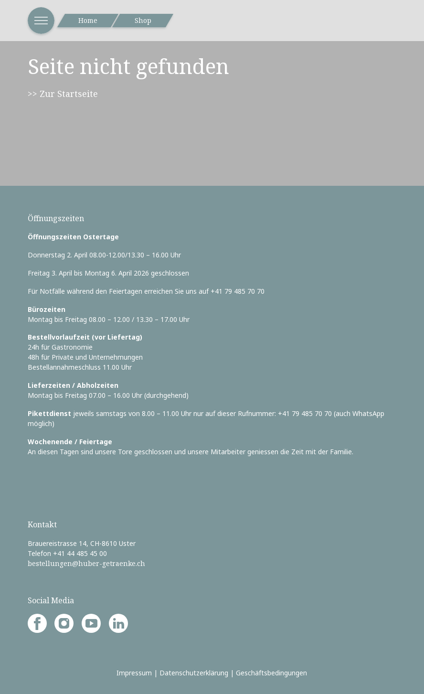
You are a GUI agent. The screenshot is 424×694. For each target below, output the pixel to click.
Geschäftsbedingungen (271, 672)
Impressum (134, 672)
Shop (143, 20)
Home (87, 20)
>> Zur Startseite (63, 93)
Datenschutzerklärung (193, 672)
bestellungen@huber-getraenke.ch (86, 563)
